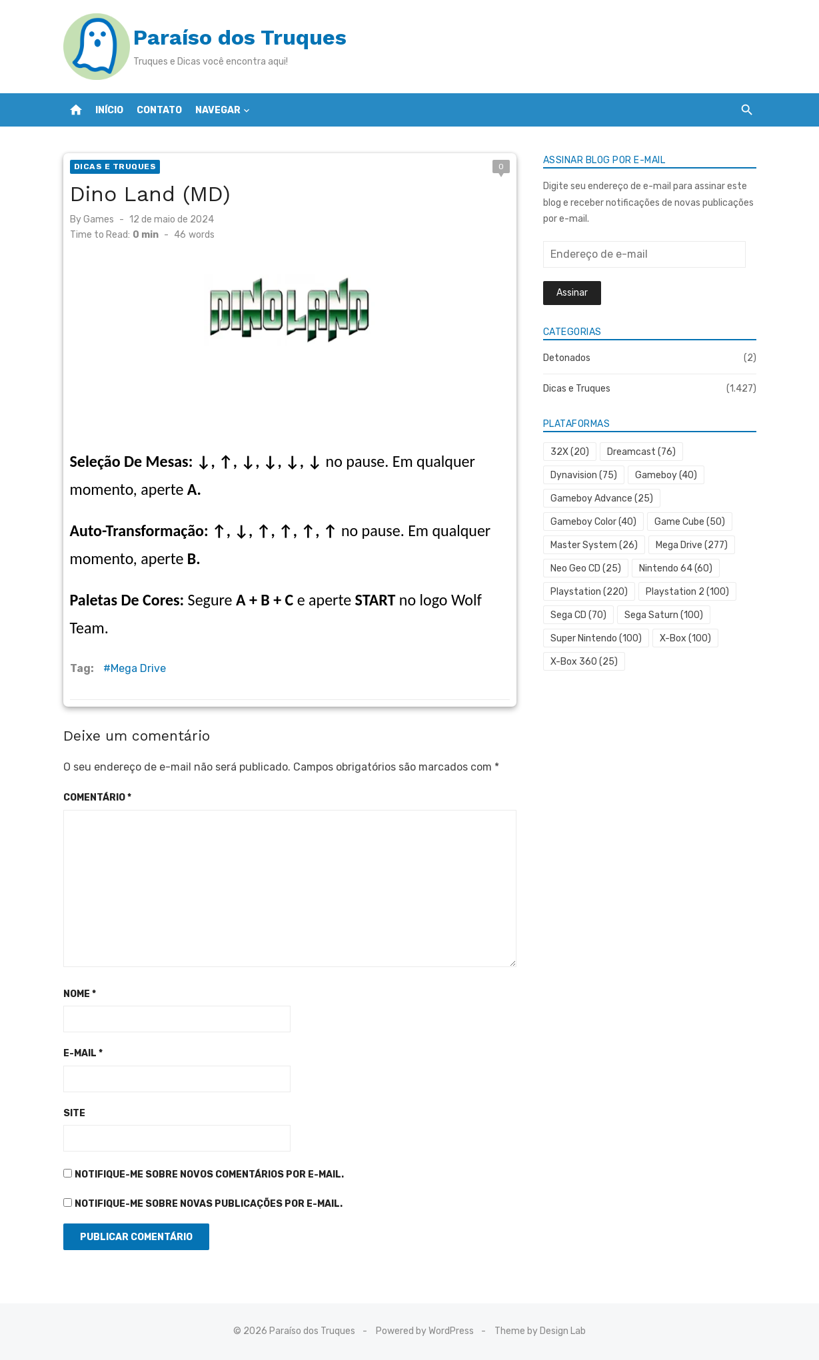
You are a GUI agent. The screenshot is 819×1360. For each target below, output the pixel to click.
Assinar (572, 292)
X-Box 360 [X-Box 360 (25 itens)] (584, 661)
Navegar (218, 110)
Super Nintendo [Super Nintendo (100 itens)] (596, 638)
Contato (159, 110)
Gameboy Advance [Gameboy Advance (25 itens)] (601, 498)
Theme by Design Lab (540, 1331)
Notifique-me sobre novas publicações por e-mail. (209, 1203)
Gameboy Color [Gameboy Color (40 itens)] (593, 521)
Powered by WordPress (425, 1331)
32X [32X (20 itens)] (569, 452)
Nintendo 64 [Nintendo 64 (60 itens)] (675, 568)
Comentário (97, 797)
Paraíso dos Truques (240, 37)
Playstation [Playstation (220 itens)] (589, 591)
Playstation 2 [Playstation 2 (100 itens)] (687, 591)
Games (98, 219)
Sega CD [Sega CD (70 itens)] (578, 615)
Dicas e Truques (115, 166)
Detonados (566, 358)
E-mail (83, 1053)
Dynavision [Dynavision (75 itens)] (583, 475)
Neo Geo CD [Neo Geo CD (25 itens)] (585, 568)
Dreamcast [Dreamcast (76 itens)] (641, 452)
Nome (79, 994)
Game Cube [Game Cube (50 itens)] (689, 521)
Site (74, 1113)
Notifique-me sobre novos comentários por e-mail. (209, 1174)
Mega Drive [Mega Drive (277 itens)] (692, 545)
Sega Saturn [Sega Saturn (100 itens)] (663, 615)
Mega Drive (138, 668)
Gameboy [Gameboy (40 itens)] (666, 475)
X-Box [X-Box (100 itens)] (685, 638)
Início (109, 110)
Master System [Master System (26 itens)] (594, 545)
